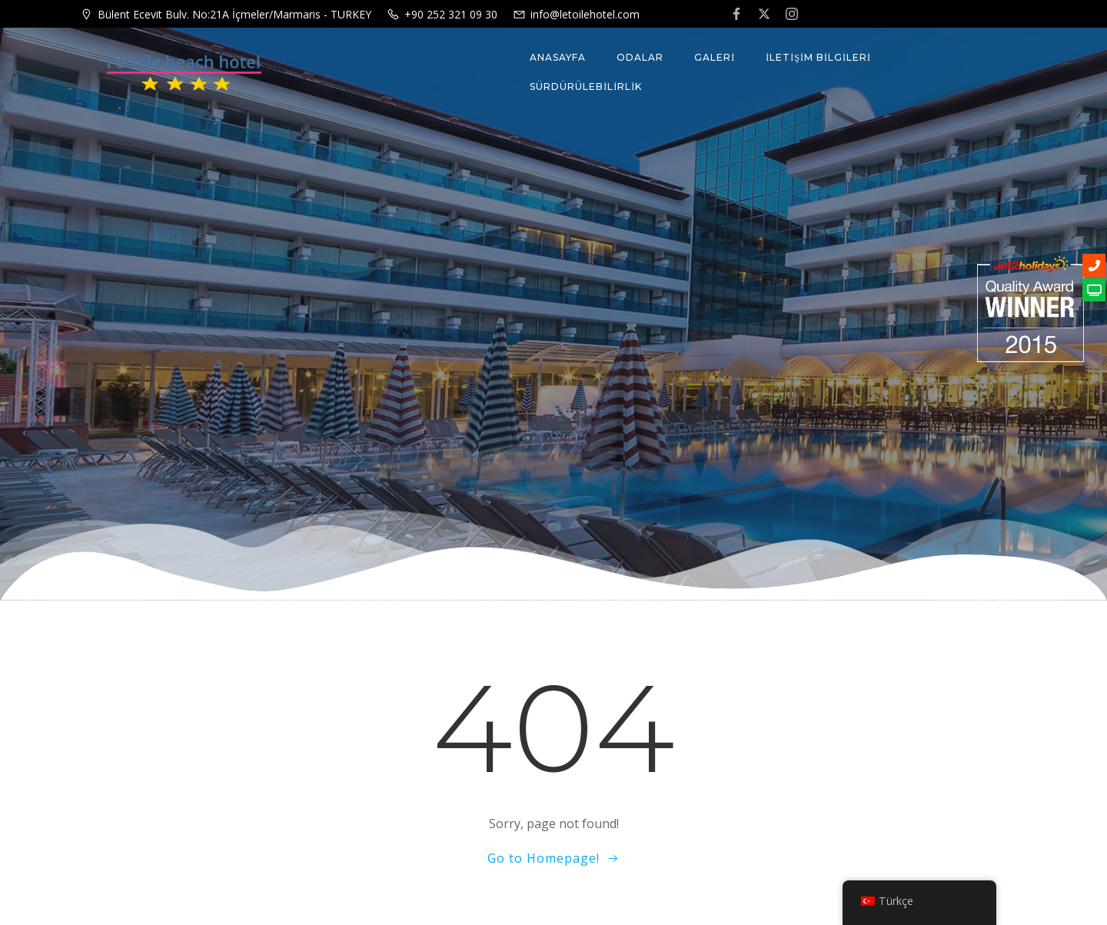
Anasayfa (558, 57)
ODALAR (640, 57)
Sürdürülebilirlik (586, 86)
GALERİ (714, 57)
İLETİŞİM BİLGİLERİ (818, 57)
